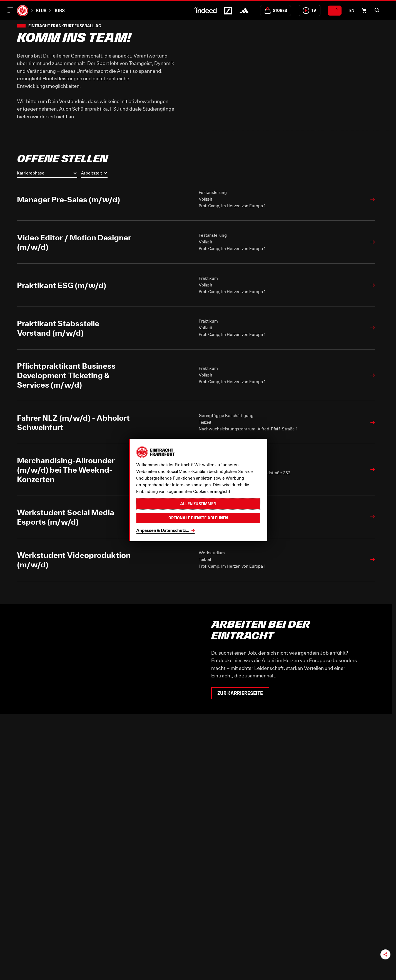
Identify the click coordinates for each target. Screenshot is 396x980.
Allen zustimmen (198, 503)
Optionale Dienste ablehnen (198, 517)
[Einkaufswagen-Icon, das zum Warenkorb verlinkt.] (364, 10)
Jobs (59, 10)
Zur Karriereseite (240, 693)
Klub (41, 10)
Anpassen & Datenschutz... (162, 530)
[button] (377, 10)
